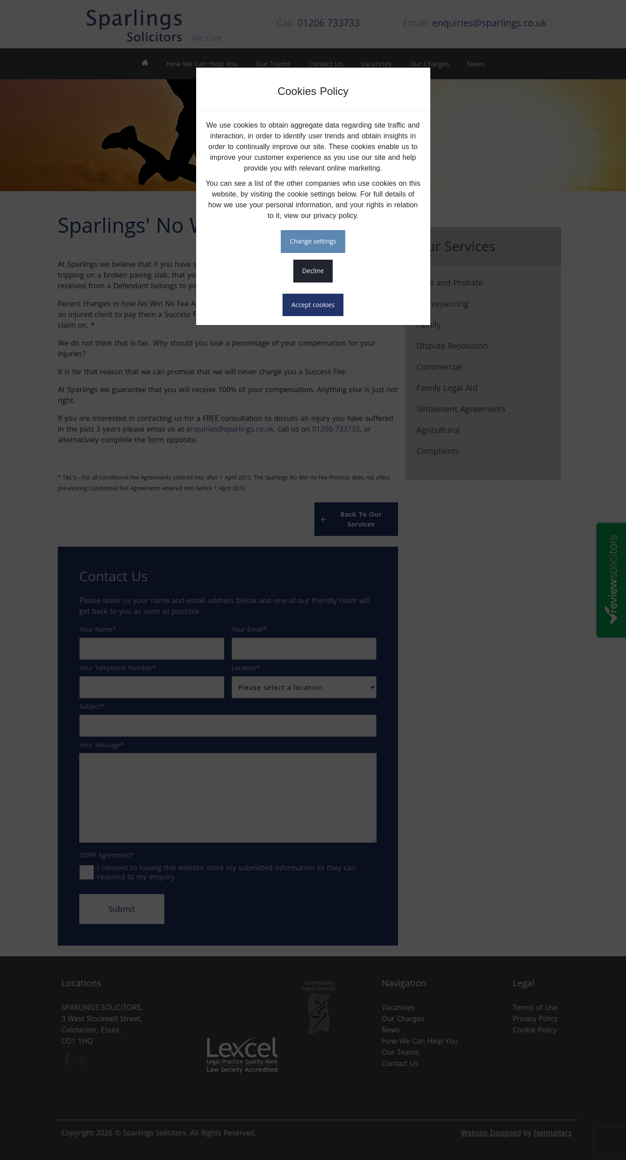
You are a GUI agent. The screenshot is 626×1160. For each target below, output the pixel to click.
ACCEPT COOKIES (313, 304)
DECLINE (313, 270)
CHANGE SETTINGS (313, 241)
